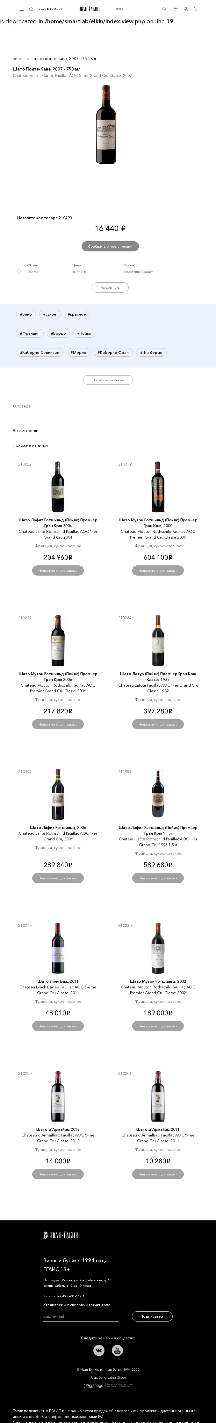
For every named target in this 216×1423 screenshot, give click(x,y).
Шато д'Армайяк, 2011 (158, 1129)
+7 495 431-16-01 (70, 1296)
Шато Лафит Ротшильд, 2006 (58, 827)
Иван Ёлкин (60, 1235)
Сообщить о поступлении (110, 246)
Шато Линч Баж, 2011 (58, 981)
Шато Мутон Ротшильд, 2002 (158, 981)
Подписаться (152, 1316)
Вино (18, 58)
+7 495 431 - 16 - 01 (49, 9)
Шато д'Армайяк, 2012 (58, 1129)
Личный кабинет (186, 9)
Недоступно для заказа (58, 570)
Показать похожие (108, 380)
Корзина (195, 9)
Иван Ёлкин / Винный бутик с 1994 (88, 8)
